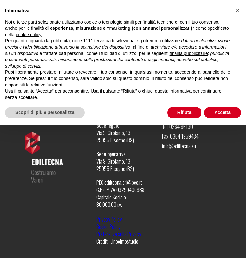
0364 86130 (181, 127)
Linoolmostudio (124, 241)
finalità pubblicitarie (189, 53)
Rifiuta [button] (184, 112)
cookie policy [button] (28, 34)
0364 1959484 (184, 136)
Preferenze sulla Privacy (118, 234)
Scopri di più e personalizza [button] (44, 112)
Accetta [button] (222, 112)
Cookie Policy (108, 226)
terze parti (104, 40)
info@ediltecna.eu (179, 146)
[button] (238, 10)
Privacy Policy (109, 219)
